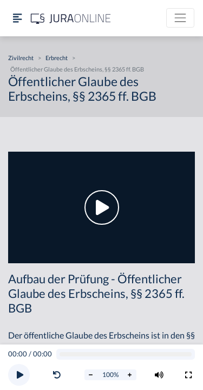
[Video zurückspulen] (57, 375)
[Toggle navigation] (180, 18)
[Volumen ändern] (159, 374)
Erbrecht (56, 57)
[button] (59, 375)
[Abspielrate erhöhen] (129, 374)
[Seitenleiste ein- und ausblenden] (17, 18)
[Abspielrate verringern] (90, 374)
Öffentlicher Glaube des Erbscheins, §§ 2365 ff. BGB (77, 69)
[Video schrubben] (126, 354)
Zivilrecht (21, 57)
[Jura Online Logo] (71, 18)
